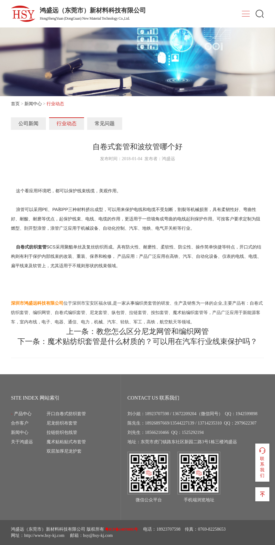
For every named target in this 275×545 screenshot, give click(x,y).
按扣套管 (159, 312)
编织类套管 (146, 303)
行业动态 (67, 123)
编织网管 (41, 312)
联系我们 (262, 462)
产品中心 (23, 413)
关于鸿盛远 (22, 441)
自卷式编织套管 (70, 312)
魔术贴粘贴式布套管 (66, 441)
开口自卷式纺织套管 (66, 413)
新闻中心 (33, 103)
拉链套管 (138, 312)
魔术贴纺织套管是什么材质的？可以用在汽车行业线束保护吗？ (153, 341)
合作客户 (19, 423)
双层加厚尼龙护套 (64, 451)
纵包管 (118, 312)
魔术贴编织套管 (188, 312)
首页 (15, 103)
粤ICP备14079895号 (121, 529)
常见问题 (105, 123)
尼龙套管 (98, 312)
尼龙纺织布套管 (62, 423)
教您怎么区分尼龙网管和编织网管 (152, 331)
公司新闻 (28, 123)
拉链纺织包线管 (62, 432)
